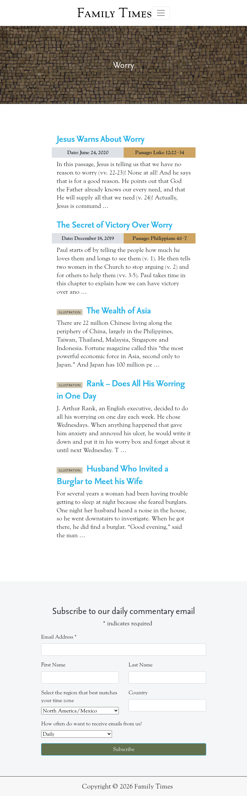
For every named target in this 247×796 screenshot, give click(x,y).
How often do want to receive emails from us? (91, 724)
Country (138, 692)
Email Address (59, 637)
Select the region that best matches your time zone (79, 696)
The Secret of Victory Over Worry (114, 224)
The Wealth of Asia (118, 310)
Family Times (114, 13)
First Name (53, 665)
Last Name (140, 665)
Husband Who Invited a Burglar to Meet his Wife (112, 474)
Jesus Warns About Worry (100, 138)
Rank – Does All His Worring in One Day (121, 389)
